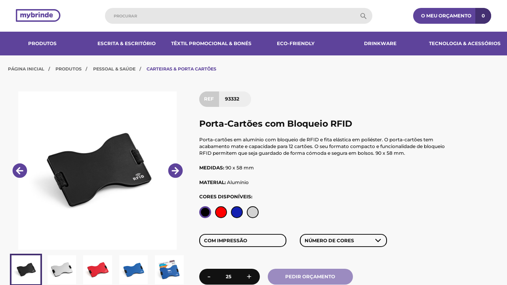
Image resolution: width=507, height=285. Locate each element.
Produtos (42, 43)
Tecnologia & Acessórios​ (465, 43)
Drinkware (380, 43)
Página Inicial (26, 69)
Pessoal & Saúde (114, 69)
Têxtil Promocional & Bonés (211, 43)
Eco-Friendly (295, 43)
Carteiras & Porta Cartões (181, 69)
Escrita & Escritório (126, 43)
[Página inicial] (38, 16)
